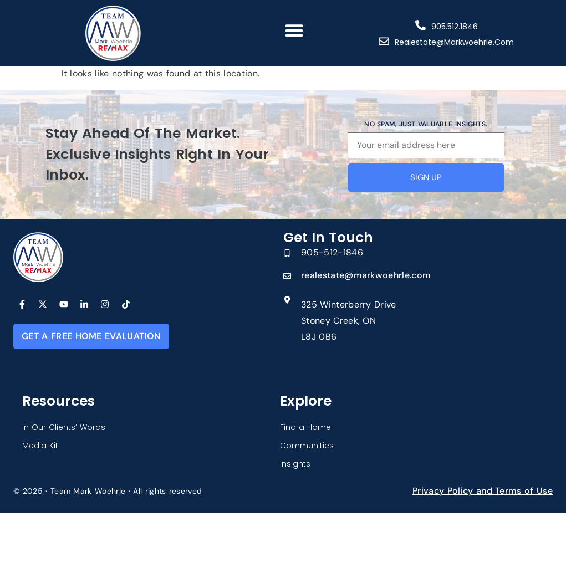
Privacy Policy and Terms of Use (482, 491)
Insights (295, 463)
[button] (294, 30)
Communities (307, 445)
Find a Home (305, 427)
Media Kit (40, 445)
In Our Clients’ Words (63, 427)
